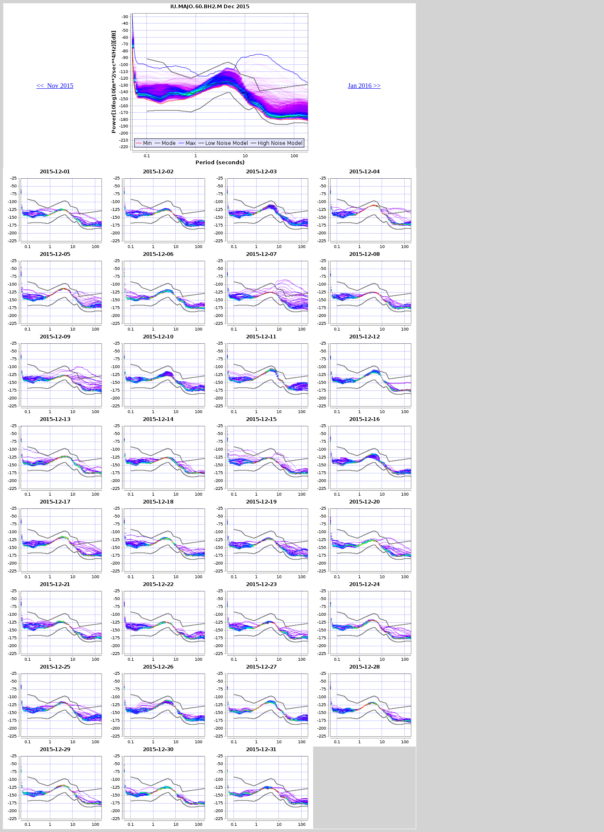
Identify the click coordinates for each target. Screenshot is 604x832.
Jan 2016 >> (364, 85)
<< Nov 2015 (54, 85)
